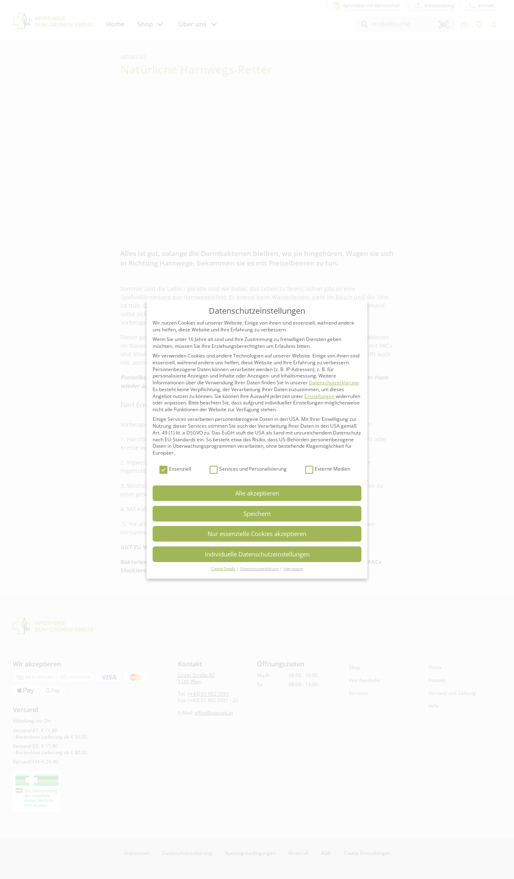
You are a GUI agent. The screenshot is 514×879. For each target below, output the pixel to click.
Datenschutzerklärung (334, 382)
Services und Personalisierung (248, 469)
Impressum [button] (293, 568)
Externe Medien (327, 469)
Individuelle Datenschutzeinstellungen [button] (257, 554)
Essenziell (175, 469)
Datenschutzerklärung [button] (259, 568)
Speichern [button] (257, 514)
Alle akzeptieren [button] (257, 493)
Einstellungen (319, 396)
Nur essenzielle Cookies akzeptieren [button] (257, 534)
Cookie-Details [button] (223, 568)
